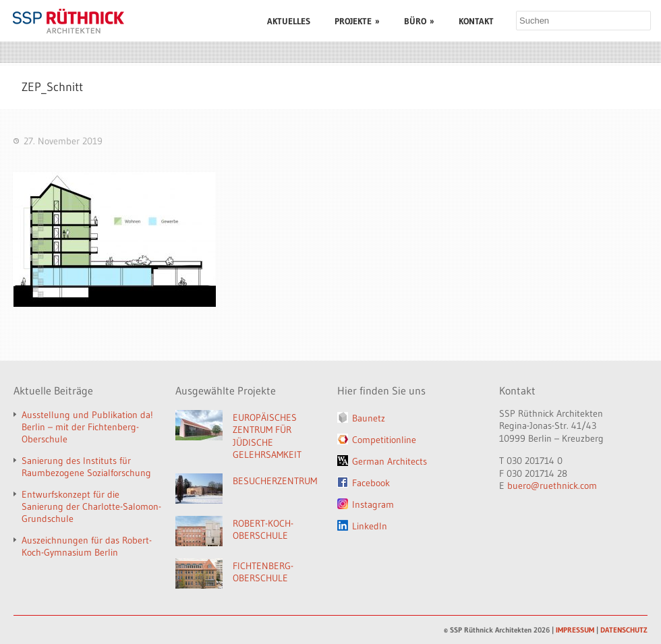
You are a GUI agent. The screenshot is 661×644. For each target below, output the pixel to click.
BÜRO (419, 21)
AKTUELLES (288, 21)
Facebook (371, 483)
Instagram (373, 504)
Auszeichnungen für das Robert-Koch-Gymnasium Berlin (87, 546)
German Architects (389, 461)
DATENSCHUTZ (624, 630)
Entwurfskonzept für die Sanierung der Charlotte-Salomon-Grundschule (91, 506)
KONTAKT (476, 21)
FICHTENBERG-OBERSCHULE (263, 572)
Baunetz (368, 418)
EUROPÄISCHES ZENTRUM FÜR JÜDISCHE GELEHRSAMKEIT (267, 436)
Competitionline (384, 440)
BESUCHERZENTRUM (275, 481)
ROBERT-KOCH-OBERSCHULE (263, 529)
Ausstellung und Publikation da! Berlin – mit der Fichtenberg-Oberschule (87, 427)
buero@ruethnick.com (552, 485)
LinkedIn (369, 526)
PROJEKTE (357, 21)
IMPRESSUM (575, 630)
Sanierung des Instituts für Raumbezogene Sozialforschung (86, 467)
